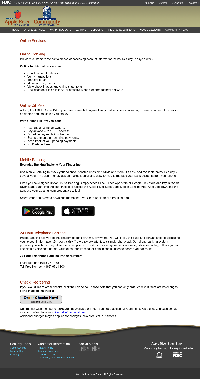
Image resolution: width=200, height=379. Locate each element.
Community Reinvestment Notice (56, 357)
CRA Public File (46, 354)
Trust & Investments (122, 29)
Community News (176, 29)
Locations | (193, 3)
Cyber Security (18, 347)
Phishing (14, 354)
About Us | (150, 3)
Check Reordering (35, 282)
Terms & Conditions (48, 351)
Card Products (60, 29)
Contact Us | (178, 3)
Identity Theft (17, 351)
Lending (81, 29)
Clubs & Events (150, 29)
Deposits (97, 29)
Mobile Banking (32, 160)
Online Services (35, 29)
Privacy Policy (45, 347)
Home (15, 29)
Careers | (163, 3)
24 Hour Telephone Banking (43, 233)
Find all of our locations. (70, 312)
